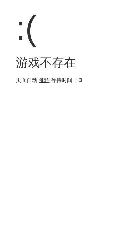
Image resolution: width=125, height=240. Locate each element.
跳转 (44, 80)
